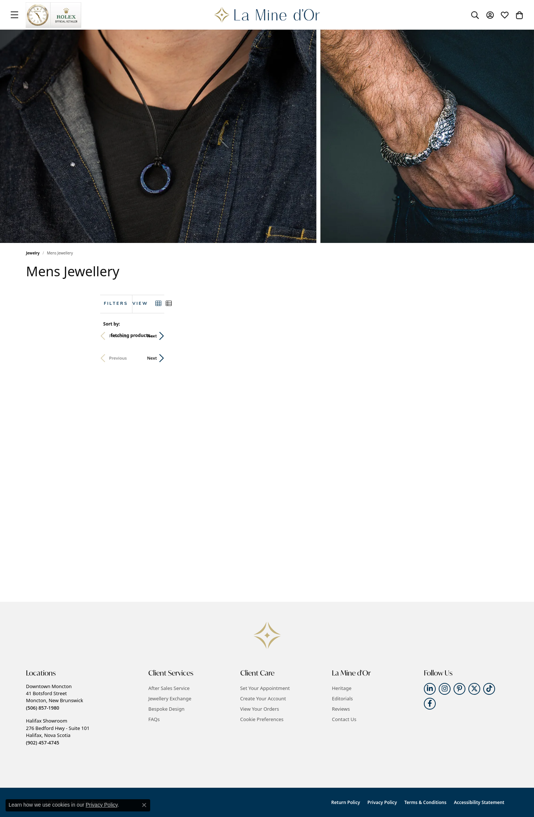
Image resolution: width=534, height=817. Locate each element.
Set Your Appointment (265, 688)
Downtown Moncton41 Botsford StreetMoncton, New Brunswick (54, 697)
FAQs (154, 719)
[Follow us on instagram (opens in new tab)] (445, 689)
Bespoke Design (166, 709)
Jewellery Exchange (169, 698)
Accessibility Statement (479, 802)
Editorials (342, 698)
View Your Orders (259, 709)
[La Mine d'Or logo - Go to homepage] (267, 15)
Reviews (341, 709)
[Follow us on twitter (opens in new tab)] (474, 689)
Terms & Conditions (425, 802)
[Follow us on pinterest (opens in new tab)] (459, 689)
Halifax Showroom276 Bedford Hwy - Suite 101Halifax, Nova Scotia (57, 731)
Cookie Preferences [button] (262, 719)
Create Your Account (263, 698)
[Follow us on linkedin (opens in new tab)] (430, 689)
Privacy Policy (382, 802)
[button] (475, 15)
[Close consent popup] (144, 805)
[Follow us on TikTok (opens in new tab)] (489, 689)
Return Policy (345, 802)
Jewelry (33, 253)
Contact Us (344, 719)
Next (496, 336)
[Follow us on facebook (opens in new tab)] (430, 704)
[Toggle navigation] (14, 15)
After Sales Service (168, 688)
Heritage (342, 688)
